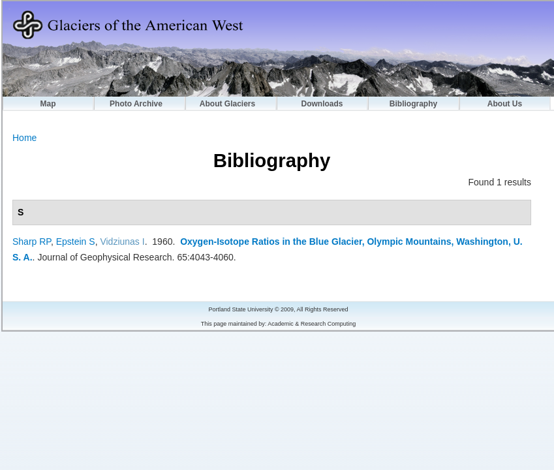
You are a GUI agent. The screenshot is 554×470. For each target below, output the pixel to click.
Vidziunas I (122, 241)
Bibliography (413, 103)
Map (48, 103)
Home (24, 138)
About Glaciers (227, 103)
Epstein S (75, 241)
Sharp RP (31, 241)
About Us (504, 103)
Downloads (322, 103)
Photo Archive (136, 103)
